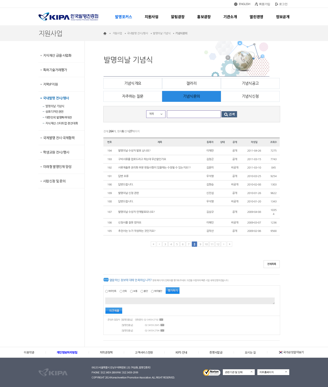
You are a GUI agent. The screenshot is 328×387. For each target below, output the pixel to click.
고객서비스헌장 (144, 352)
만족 (125, 291)
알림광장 (177, 16)
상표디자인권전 (54, 111)
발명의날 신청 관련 (128, 193)
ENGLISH (244, 4)
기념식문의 (191, 96)
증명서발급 (215, 352)
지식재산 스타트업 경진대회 (61, 123)
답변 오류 (123, 176)
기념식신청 (250, 96)
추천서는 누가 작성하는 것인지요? (136, 231)
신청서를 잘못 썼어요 (129, 222)
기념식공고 (250, 83)
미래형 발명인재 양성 (57, 166)
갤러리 (191, 83)
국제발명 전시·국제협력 (58, 137)
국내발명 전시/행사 (56, 98)
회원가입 (264, 4)
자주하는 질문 (132, 96)
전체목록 (271, 264)
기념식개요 (132, 83)
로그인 (283, 4)
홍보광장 (204, 16)
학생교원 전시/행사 (56, 152)
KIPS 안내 (181, 352)
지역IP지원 (50, 84)
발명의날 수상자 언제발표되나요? (136, 212)
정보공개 (283, 16)
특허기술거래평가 (55, 70)
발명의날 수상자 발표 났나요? (134, 150)
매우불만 (158, 291)
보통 (135, 291)
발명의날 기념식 (54, 106)
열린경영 (256, 16)
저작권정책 (106, 352)
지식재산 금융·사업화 (57, 55)
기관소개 (230, 16)
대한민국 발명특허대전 (58, 117)
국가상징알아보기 (291, 352)
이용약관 (29, 352)
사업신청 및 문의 (54, 181)
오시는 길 (250, 352)
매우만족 (112, 291)
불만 (146, 291)
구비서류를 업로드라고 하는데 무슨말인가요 (142, 159)
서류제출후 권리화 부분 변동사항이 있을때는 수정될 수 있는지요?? (154, 167)
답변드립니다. (125, 184)
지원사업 (151, 16)
